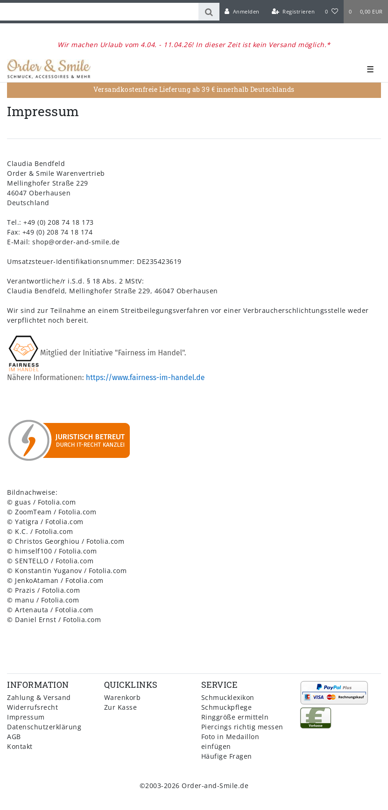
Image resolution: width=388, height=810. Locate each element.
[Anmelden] (242, 11)
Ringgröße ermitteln (235, 717)
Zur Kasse (120, 707)
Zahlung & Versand (39, 697)
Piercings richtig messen (242, 726)
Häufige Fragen (226, 756)
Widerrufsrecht (32, 707)
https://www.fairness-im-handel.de (145, 377)
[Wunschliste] (331, 11)
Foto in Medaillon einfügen (230, 741)
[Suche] (208, 12)
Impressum (26, 717)
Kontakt (20, 746)
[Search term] (99, 12)
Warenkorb (122, 697)
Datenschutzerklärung (44, 726)
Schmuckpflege (226, 707)
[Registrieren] (293, 11)
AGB (14, 736)
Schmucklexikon (227, 697)
